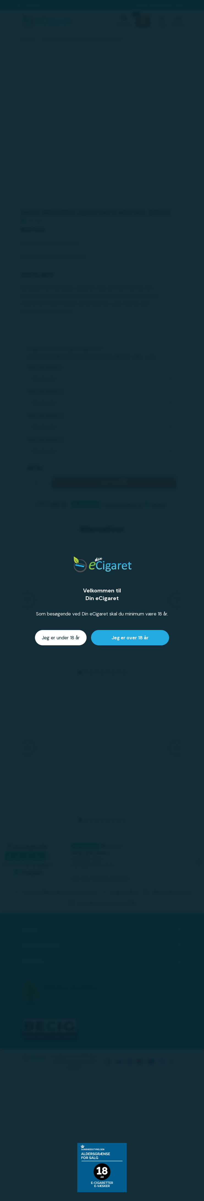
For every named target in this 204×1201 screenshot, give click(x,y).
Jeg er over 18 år (130, 638)
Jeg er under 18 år (61, 638)
